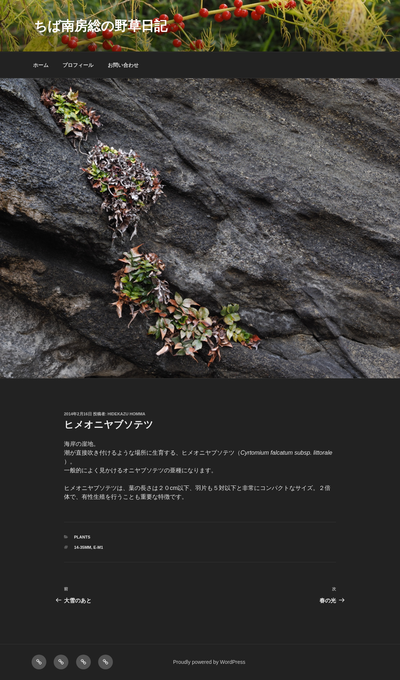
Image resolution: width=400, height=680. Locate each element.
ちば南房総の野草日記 (100, 25)
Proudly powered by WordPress (209, 662)
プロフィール (78, 65)
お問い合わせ (123, 65)
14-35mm (82, 547)
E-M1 (98, 547)
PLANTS (82, 537)
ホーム (41, 65)
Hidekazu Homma (127, 414)
